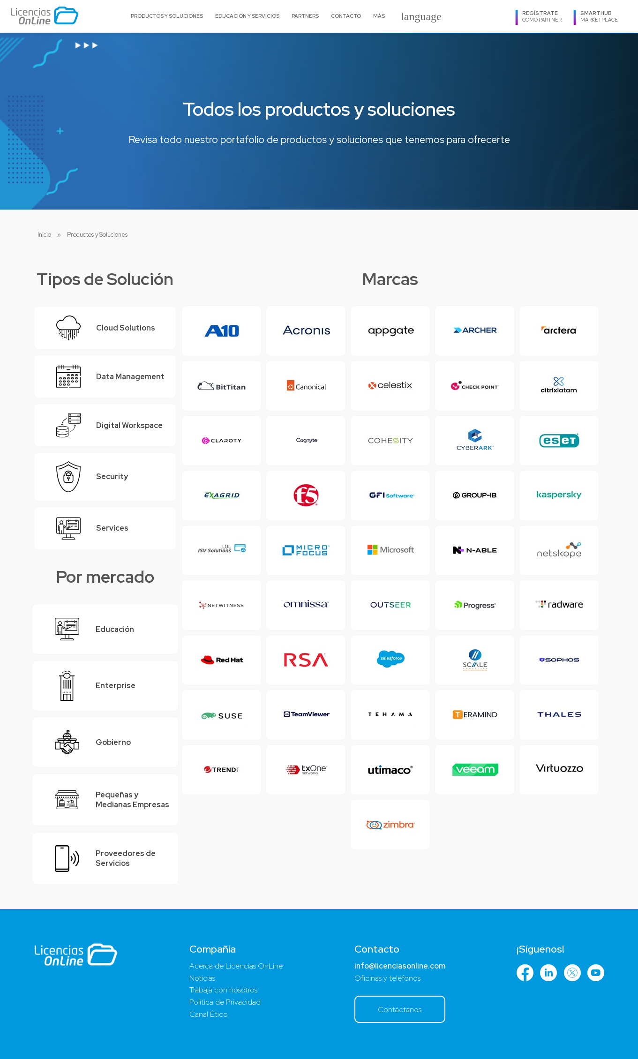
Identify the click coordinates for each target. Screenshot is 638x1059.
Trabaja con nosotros (223, 990)
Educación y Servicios (247, 16)
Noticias (202, 978)
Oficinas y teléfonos (387, 978)
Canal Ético (208, 1014)
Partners (305, 16)
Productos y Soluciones (167, 16)
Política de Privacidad (225, 1002)
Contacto (346, 16)
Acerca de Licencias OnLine (236, 966)
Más (379, 16)
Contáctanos (399, 1009)
